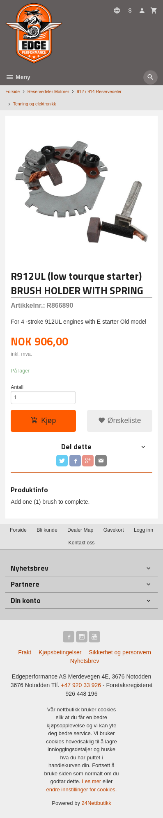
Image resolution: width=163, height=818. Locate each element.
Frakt (24, 652)
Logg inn (143, 530)
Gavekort (113, 530)
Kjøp (43, 420)
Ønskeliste (119, 420)
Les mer (92, 781)
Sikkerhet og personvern (120, 652)
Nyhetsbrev (84, 661)
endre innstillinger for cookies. (81, 789)
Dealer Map (80, 530)
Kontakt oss (81, 543)
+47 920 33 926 (81, 685)
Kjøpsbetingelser (60, 652)
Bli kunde (47, 530)
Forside (12, 91)
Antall (17, 387)
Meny (17, 77)
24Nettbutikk (96, 803)
